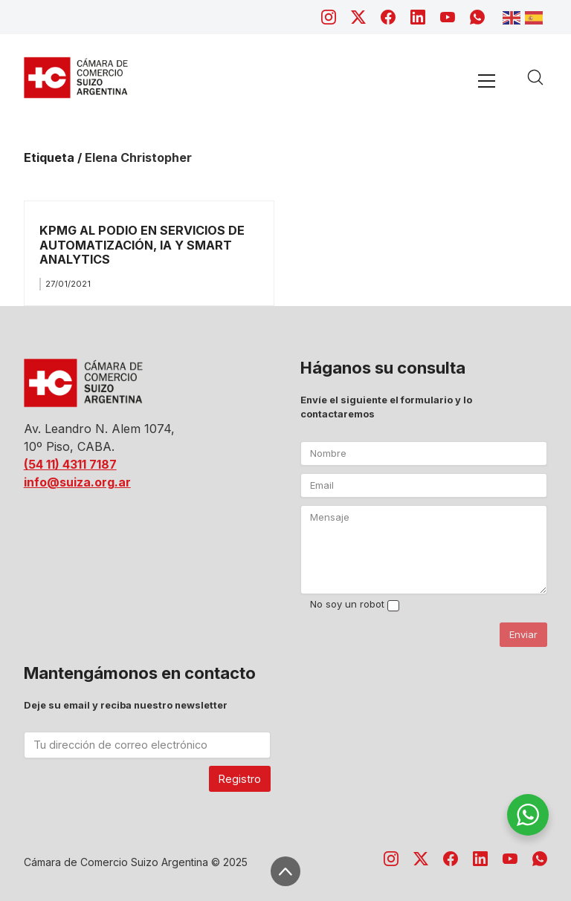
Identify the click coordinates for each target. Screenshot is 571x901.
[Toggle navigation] (487, 80)
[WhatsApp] (477, 17)
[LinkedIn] (417, 17)
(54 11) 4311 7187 (70, 464)
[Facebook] (388, 17)
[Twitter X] (358, 17)
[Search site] (535, 77)
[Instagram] (328, 17)
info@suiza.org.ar (77, 482)
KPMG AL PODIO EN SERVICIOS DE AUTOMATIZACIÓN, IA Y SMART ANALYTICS (142, 245)
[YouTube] (447, 17)
